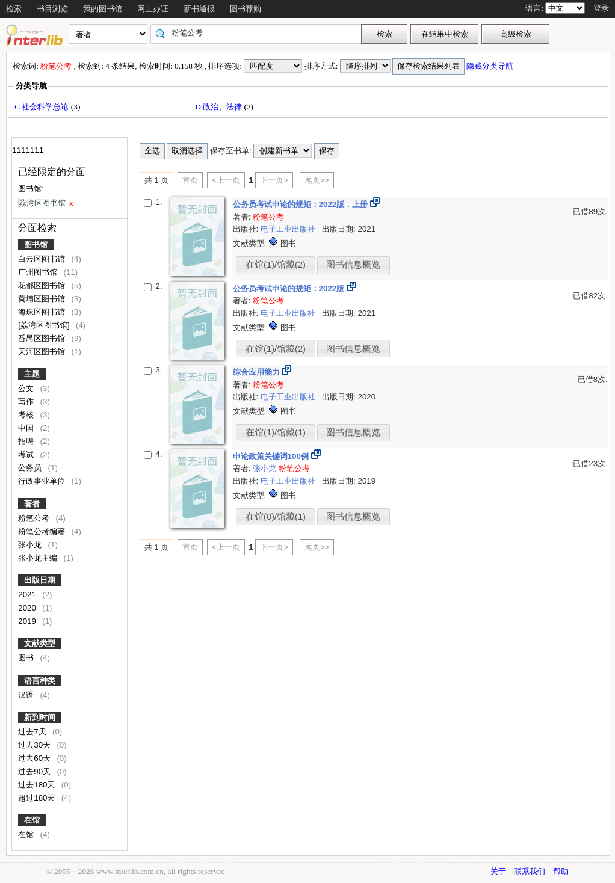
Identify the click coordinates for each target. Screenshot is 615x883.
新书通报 (199, 8)
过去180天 (37, 784)
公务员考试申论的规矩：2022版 (290, 288)
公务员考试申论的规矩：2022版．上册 (301, 204)
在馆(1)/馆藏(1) (276, 432)
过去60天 (35, 758)
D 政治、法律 (219, 106)
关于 (498, 871)
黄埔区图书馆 (42, 298)
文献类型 (39, 643)
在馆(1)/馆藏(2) (276, 264)
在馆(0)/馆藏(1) (276, 516)
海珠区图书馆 (42, 311)
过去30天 (35, 744)
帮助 (561, 871)
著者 (32, 503)
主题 (32, 373)
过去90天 (35, 771)
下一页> (274, 180)
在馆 (32, 820)
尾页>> (317, 180)
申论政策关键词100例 (272, 456)
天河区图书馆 (42, 351)
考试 (27, 454)
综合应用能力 (257, 372)
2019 (28, 621)
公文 (27, 388)
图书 (27, 657)
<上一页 (226, 180)
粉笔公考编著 (42, 531)
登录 (601, 8)
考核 (27, 414)
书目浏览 (52, 8)
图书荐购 (245, 8)
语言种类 (39, 680)
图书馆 (36, 244)
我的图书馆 (102, 8)
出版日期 (39, 580)
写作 (27, 401)
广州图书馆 (39, 272)
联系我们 (529, 871)
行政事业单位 (42, 480)
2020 (28, 607)
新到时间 (39, 717)
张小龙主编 (39, 557)
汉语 (27, 695)
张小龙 (31, 544)
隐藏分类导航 (490, 65)
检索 (14, 8)
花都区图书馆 (42, 285)
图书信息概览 (353, 264)
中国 (27, 427)
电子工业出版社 (289, 228)
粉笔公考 (35, 518)
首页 (190, 180)
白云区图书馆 (42, 258)
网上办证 (152, 8)
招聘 (27, 441)
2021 (28, 594)
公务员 (31, 467)
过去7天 (33, 731)
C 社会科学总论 (42, 106)
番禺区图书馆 (42, 338)
